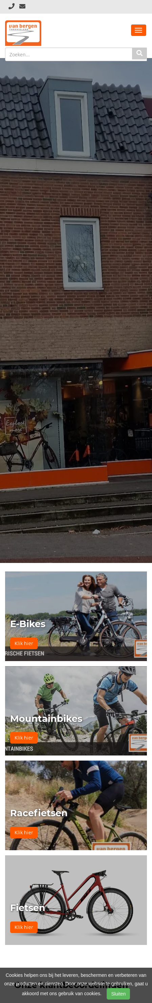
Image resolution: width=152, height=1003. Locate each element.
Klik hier (24, 643)
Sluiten (118, 994)
